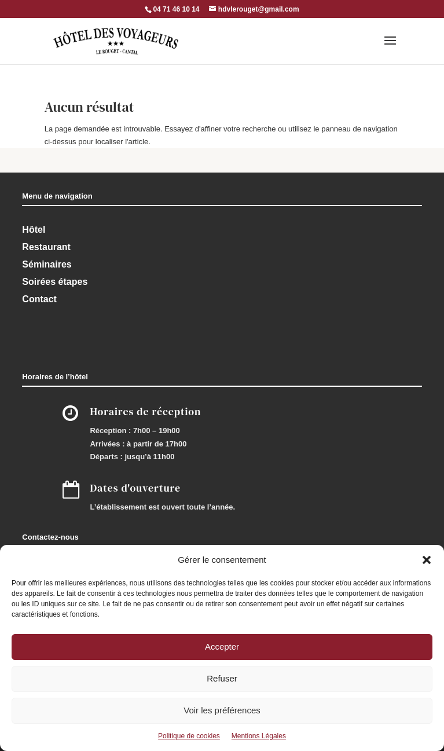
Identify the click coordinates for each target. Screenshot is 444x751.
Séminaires (46, 264)
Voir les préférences (222, 710)
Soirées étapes (54, 282)
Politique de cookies (189, 736)
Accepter (222, 646)
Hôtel (33, 230)
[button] (426, 560)
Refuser (222, 678)
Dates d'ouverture (135, 488)
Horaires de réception (145, 411)
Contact (39, 299)
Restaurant (46, 247)
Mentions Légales (259, 736)
